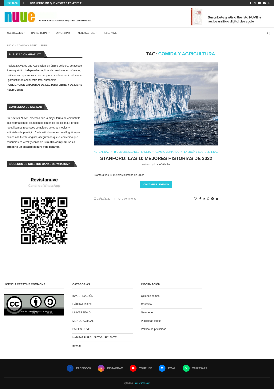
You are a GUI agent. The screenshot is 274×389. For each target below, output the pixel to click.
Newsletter (147, 312)
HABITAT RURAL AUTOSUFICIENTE (94, 337)
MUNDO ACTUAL (86, 33)
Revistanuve (142, 383)
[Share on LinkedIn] (204, 198)
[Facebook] (250, 3)
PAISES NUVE (110, 33)
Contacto (146, 304)
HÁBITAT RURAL (39, 33)
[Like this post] (195, 198)
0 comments (127, 198)
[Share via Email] (217, 198)
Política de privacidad (153, 329)
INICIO (10, 45)
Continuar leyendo (156, 184)
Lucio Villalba (162, 164)
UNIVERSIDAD (63, 33)
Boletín (76, 345)
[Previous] (23, 3)
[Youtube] (259, 3)
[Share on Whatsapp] (208, 198)
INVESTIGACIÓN (15, 33)
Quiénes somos (150, 295)
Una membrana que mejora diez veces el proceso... (63, 3)
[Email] (264, 3)
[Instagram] (255, 3)
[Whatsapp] (269, 3)
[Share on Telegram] (213, 198)
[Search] (268, 33)
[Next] (27, 3)
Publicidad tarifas (151, 320)
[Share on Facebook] (200, 198)
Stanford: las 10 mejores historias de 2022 (156, 158)
